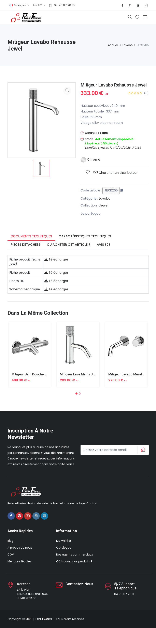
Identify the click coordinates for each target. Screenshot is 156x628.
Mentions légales (19, 561)
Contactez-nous (79, 584)
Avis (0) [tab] (103, 244)
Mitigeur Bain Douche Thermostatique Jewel (45, 374)
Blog (10, 541)
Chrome (90, 159)
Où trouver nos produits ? (74, 561)
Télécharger (56, 259)
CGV (11, 554)
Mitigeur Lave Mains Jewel (80, 374)
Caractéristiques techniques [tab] (85, 236)
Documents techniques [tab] (31, 236)
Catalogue (63, 548)
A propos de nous (20, 548)
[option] (41, 168)
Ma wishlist (63, 541)
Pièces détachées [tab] (25, 244)
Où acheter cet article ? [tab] (68, 244)
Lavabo (128, 45)
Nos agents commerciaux (74, 554)
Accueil (113, 45)
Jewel (103, 205)
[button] (76, 393)
